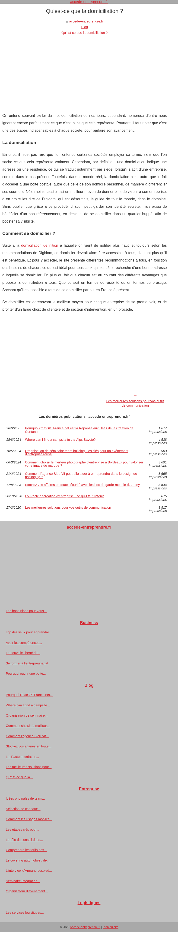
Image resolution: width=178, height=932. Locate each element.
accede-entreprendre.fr (86, 21)
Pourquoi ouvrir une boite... (26, 673)
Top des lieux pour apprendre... (29, 632)
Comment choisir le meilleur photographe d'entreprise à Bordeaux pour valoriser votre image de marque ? (84, 464)
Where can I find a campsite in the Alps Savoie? (60, 439)
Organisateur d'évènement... (27, 891)
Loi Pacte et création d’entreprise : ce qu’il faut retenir (64, 496)
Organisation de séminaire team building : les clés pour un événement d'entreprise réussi (76, 452)
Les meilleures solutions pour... (29, 767)
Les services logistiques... (25, 912)
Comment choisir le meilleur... (28, 726)
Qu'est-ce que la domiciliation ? (84, 33)
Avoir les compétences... (24, 643)
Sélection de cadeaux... (23, 809)
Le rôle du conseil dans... (24, 840)
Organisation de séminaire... (27, 715)
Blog (84, 27)
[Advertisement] (84, 70)
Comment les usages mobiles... (29, 819)
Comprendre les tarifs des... (26, 850)
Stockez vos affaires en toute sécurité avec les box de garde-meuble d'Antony (82, 485)
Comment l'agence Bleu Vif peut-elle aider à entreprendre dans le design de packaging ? (81, 475)
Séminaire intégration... (23, 881)
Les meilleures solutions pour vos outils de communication (135, 403)
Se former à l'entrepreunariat (27, 663)
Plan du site (110, 927)
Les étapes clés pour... (22, 829)
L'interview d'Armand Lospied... (29, 870)
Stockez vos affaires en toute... (28, 746)
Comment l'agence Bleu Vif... (27, 736)
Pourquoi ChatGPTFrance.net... (29, 695)
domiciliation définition (39, 245)
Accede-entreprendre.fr (85, 927)
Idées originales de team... (25, 798)
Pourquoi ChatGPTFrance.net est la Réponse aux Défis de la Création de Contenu (79, 430)
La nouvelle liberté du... (23, 653)
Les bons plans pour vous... (26, 611)
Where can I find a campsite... (28, 705)
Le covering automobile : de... (28, 860)
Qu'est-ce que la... (19, 777)
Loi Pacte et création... (22, 757)
